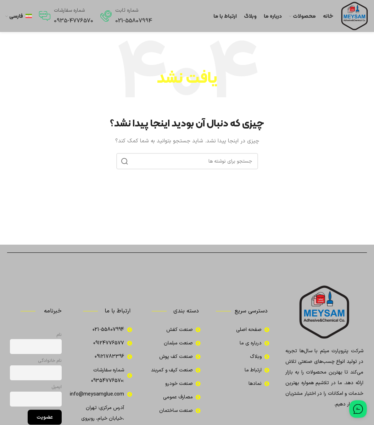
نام (59, 334)
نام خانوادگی (50, 360)
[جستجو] (187, 161)
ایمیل (57, 386)
